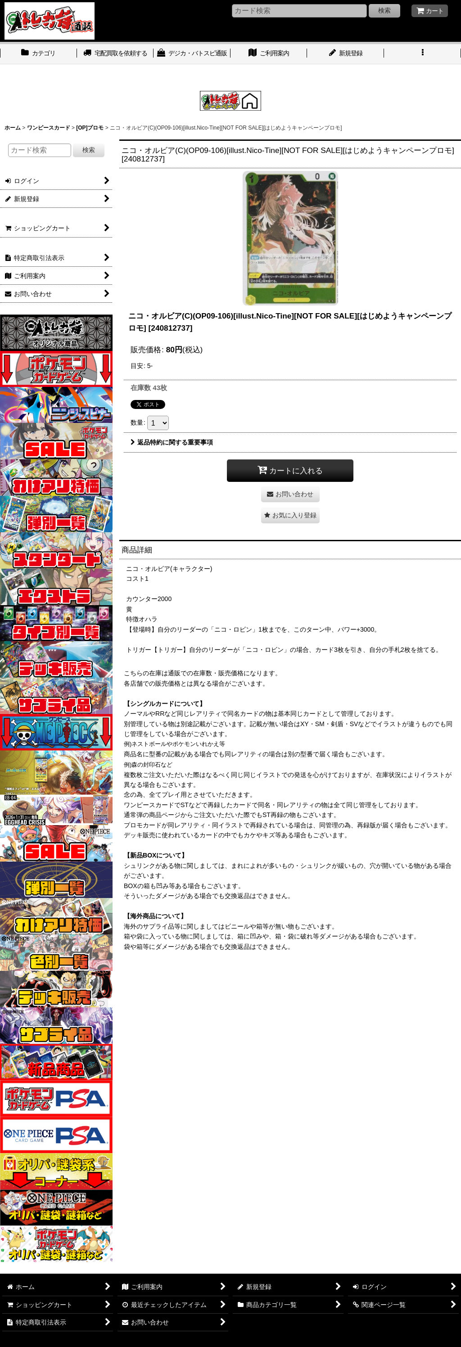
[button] (422, 54)
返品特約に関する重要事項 (172, 442)
